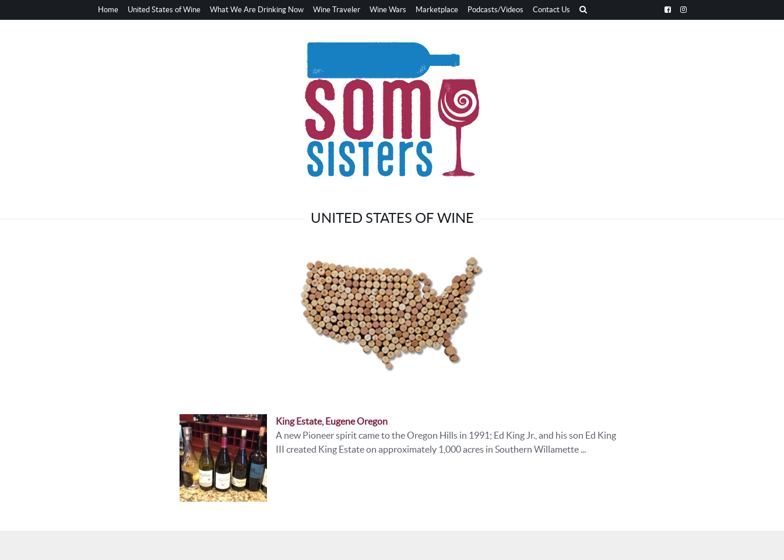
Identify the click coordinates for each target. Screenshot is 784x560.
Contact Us (551, 9)
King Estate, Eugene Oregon (332, 421)
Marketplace (437, 9)
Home (108, 9)
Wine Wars (388, 9)
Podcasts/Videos (495, 9)
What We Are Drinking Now (257, 9)
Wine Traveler (336, 9)
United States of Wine (164, 9)
